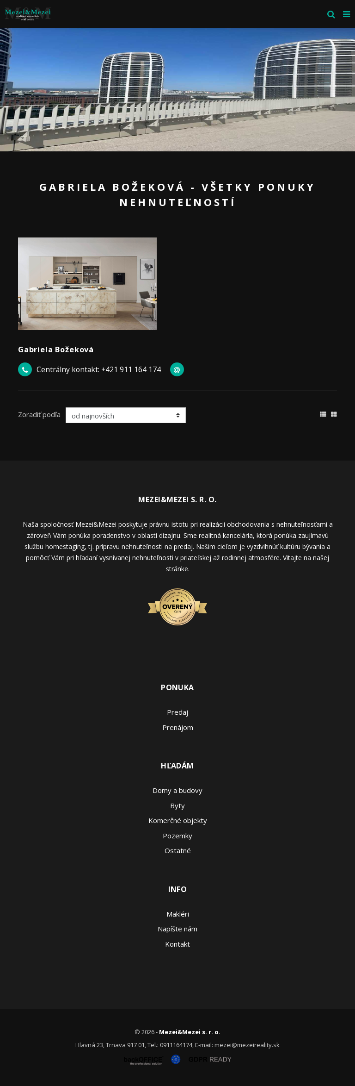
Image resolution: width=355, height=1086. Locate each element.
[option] (177, 89)
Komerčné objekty (177, 820)
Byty (177, 805)
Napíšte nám (177, 928)
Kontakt (177, 944)
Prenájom (177, 727)
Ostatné (178, 850)
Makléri (177, 913)
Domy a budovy (177, 790)
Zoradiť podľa (39, 414)
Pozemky (177, 835)
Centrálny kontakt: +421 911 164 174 (99, 369)
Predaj (177, 712)
